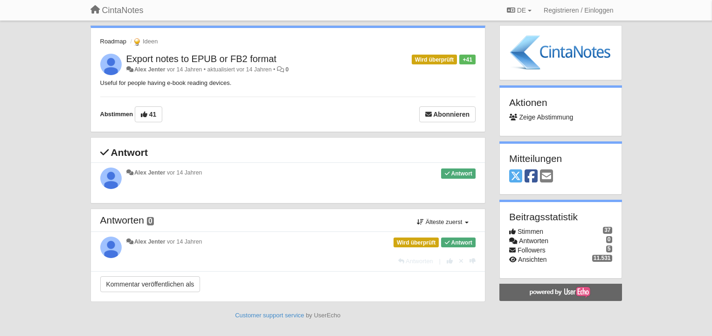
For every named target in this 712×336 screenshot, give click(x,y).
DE (519, 10)
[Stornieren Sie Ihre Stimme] (461, 261)
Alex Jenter (150, 69)
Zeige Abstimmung (541, 117)
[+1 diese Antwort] (450, 261)
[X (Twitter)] (515, 176)
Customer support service (269, 315)
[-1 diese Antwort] (473, 261)
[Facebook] (531, 176)
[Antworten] (415, 261)
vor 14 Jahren (184, 172)
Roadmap (113, 41)
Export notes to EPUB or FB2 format (201, 59)
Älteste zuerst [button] (443, 221)
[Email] (546, 176)
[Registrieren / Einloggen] (578, 10)
